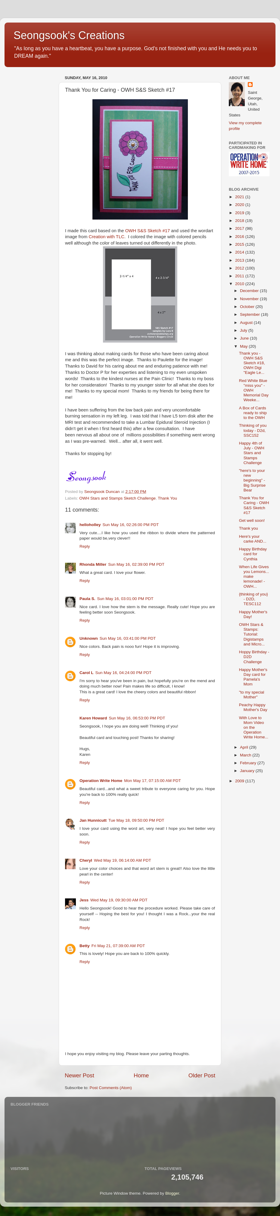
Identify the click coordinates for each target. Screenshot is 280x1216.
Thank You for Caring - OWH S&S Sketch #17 (254, 505)
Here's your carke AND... (252, 538)
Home (141, 1075)
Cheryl (85, 860)
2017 (240, 228)
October (248, 306)
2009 (240, 781)
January (248, 770)
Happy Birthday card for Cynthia (253, 554)
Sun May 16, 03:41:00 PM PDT (128, 638)
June (245, 338)
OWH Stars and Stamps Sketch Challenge (117, 498)
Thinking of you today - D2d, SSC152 (253, 430)
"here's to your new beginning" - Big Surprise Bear (252, 480)
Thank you (248, 528)
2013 (240, 260)
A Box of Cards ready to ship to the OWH (253, 413)
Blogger (172, 1193)
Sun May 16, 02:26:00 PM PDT (131, 524)
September (250, 314)
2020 (240, 204)
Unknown (88, 638)
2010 (240, 284)
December (250, 290)
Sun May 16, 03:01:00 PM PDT (125, 598)
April (244, 747)
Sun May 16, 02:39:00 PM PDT (136, 564)
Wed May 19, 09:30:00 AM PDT (119, 900)
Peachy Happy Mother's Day (253, 707)
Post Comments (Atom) (111, 1087)
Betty (84, 946)
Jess (84, 900)
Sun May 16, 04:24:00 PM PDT (123, 672)
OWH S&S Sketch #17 (147, 230)
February (248, 763)
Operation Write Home (100, 780)
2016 (240, 236)
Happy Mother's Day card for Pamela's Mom (253, 677)
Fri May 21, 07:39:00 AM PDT (118, 946)
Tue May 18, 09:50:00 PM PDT (136, 820)
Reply (84, 546)
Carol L (86, 672)
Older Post (201, 1075)
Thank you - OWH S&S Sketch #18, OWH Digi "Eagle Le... (252, 363)
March (246, 755)
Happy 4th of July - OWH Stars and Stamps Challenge (251, 453)
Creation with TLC (106, 236)
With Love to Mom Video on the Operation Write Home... (253, 728)
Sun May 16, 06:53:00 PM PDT (137, 718)
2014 (240, 252)
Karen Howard (93, 718)
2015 (240, 244)
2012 (240, 268)
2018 (240, 220)
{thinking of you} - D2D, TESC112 (253, 599)
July (244, 330)
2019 (240, 213)
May (244, 346)
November (250, 299)
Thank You (167, 498)
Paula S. (87, 598)
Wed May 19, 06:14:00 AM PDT (122, 860)
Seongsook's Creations (69, 35)
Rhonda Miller (92, 564)
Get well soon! (252, 520)
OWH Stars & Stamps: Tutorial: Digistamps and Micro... (252, 634)
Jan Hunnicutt (93, 820)
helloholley (90, 524)
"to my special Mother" (251, 694)
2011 (240, 276)
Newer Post (79, 1075)
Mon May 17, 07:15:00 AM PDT (152, 780)
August (247, 322)
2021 (240, 197)
